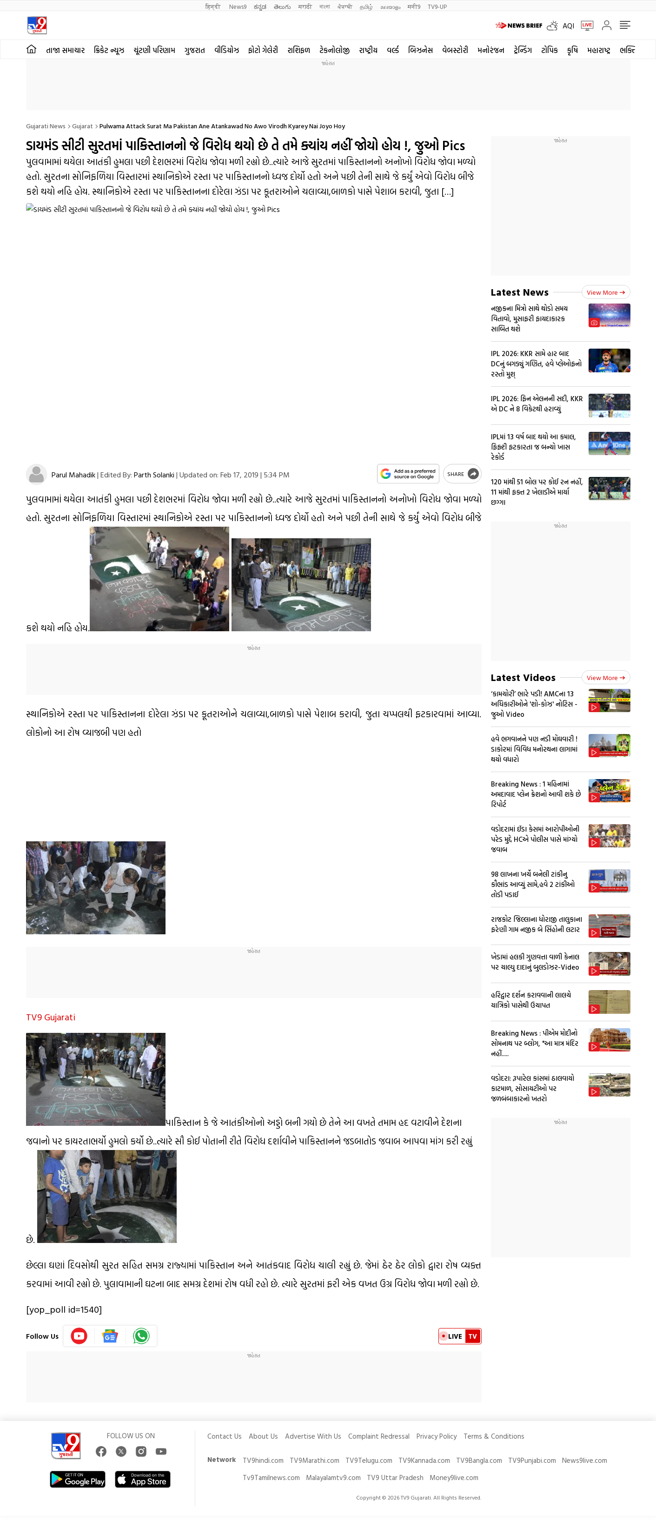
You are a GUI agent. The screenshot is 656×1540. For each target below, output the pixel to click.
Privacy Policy (437, 1436)
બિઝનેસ (420, 50)
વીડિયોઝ (226, 50)
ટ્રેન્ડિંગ (523, 50)
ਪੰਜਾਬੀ (345, 6)
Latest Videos (523, 677)
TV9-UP (437, 6)
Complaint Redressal (379, 1436)
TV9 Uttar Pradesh (395, 1477)
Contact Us (224, 1436)
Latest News (520, 291)
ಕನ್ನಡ (260, 6)
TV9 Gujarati (50, 1017)
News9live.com (584, 1460)
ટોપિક (549, 50)
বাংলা (324, 6)
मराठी (305, 6)
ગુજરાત (195, 50)
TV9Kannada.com (424, 1460)
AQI (568, 25)
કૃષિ (572, 50)
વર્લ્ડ (393, 50)
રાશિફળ (298, 50)
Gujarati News (46, 126)
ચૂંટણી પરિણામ (154, 50)
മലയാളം (390, 6)
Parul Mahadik (73, 474)
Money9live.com (454, 1477)
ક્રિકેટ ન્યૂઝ (109, 50)
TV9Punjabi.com (532, 1460)
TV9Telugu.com (368, 1460)
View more (606, 292)
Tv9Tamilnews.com (271, 1477)
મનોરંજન (490, 50)
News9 (237, 6)
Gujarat (82, 126)
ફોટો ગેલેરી (263, 50)
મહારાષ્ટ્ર (598, 50)
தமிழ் (366, 6)
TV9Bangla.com (479, 1460)
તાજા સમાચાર (65, 50)
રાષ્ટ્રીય (368, 50)
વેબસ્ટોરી (455, 50)
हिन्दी (213, 6)
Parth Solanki (154, 474)
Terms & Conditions (494, 1436)
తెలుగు (282, 6)
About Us (263, 1436)
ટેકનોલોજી (334, 50)
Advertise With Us (313, 1436)
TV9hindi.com (263, 1460)
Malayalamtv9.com (333, 1477)
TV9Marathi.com (314, 1460)
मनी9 (414, 6)
